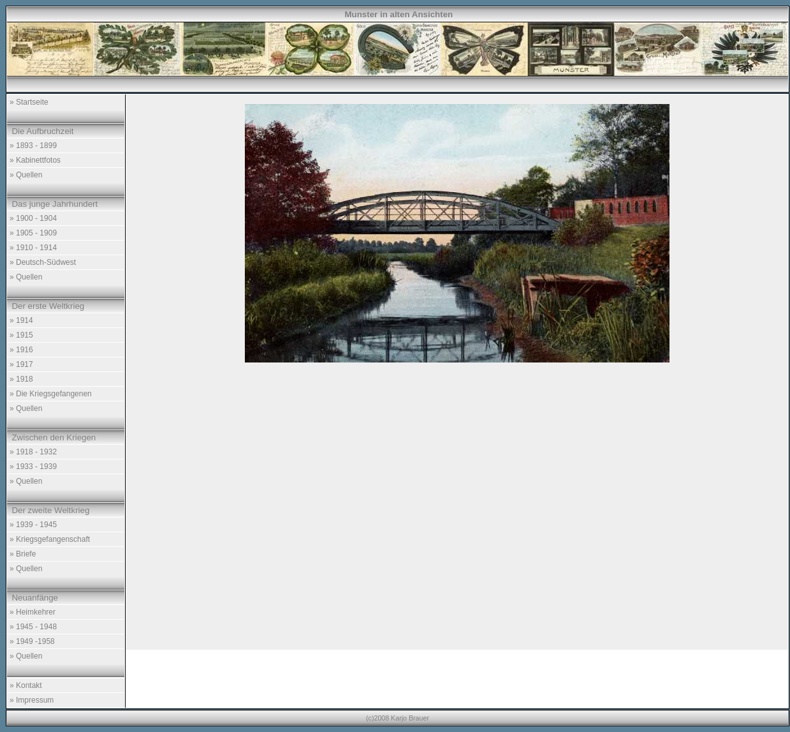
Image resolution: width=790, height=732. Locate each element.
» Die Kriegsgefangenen (51, 393)
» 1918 (21, 379)
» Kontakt (26, 685)
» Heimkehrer (32, 612)
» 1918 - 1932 (33, 451)
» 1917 (21, 364)
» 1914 (21, 320)
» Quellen (26, 174)
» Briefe (23, 553)
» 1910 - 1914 (33, 247)
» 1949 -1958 (32, 641)
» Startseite (29, 102)
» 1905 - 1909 (33, 232)
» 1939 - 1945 (33, 524)
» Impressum (32, 700)
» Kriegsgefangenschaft (50, 539)
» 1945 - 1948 (33, 626)
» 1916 (21, 349)
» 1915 (21, 335)
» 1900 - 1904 (33, 218)
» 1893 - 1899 (33, 145)
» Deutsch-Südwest (43, 262)
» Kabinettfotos (35, 160)
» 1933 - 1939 (33, 466)
